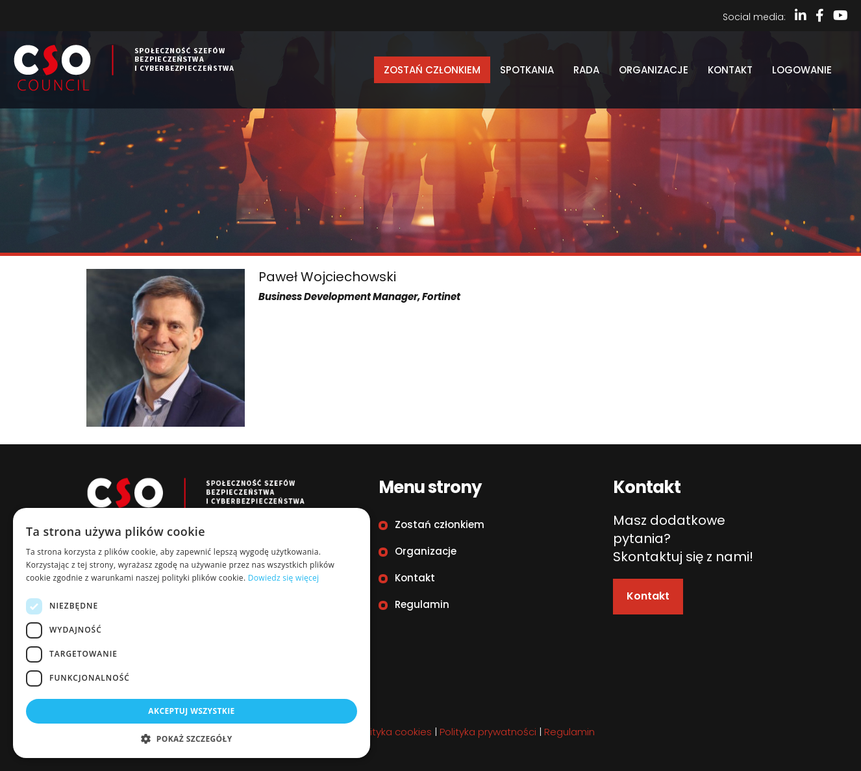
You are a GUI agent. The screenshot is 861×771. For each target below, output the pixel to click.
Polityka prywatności (488, 732)
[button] (191, 738)
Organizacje (653, 70)
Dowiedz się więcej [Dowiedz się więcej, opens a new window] (283, 577)
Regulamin (422, 604)
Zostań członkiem (432, 70)
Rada (586, 70)
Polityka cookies (394, 732)
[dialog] (191, 633)
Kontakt (730, 70)
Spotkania (527, 70)
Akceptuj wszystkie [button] (191, 710)
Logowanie (802, 70)
